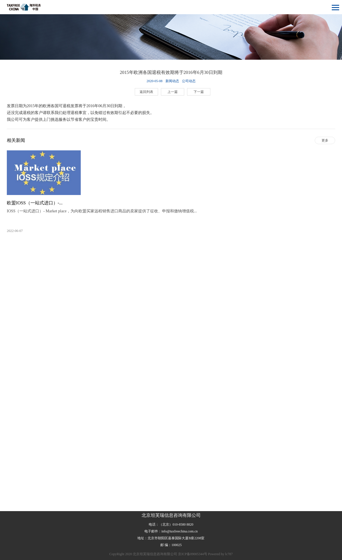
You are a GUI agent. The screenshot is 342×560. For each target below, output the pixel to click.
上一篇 (172, 92)
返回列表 (146, 92)
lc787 (229, 554)
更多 (325, 140)
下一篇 (199, 92)
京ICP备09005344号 (192, 554)
